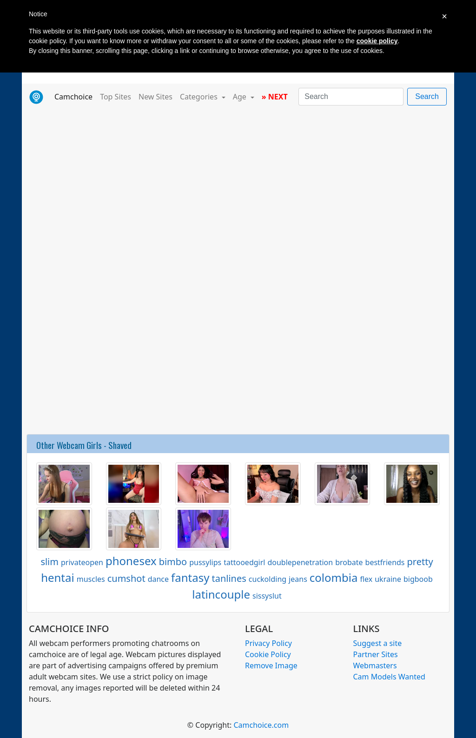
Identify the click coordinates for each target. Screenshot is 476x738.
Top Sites (115, 97)
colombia (334, 577)
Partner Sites (375, 654)
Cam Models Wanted (389, 677)
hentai (57, 577)
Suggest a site (377, 643)
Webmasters (375, 665)
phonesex (131, 560)
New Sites (155, 97)
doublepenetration (300, 562)
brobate (349, 562)
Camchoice (75, 96)
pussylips (205, 562)
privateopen (82, 562)
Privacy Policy (268, 643)
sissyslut (267, 596)
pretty (420, 561)
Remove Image (271, 665)
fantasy (190, 577)
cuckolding (267, 579)
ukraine (388, 579)
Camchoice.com (261, 725)
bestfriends (385, 562)
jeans (298, 579)
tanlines (229, 578)
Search (427, 96)
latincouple (221, 594)
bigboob (418, 579)
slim (49, 561)
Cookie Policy (268, 654)
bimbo (173, 561)
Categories (199, 97)
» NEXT (275, 97)
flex (366, 579)
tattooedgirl (244, 562)
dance (158, 579)
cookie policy (377, 41)
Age (240, 97)
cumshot (126, 578)
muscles (91, 579)
